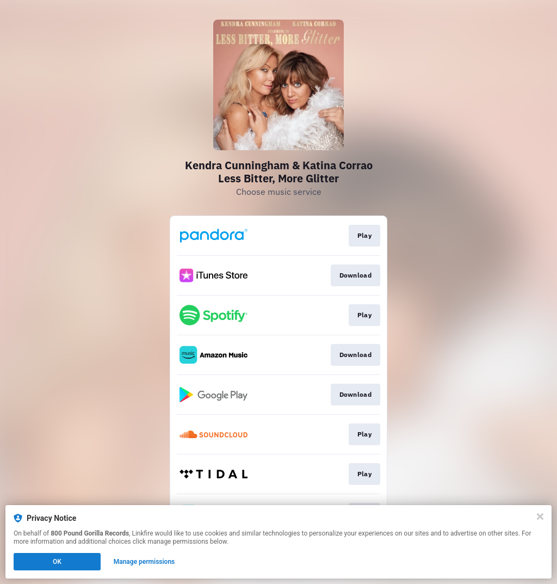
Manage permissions (144, 561)
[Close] (540, 516)
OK (57, 561)
